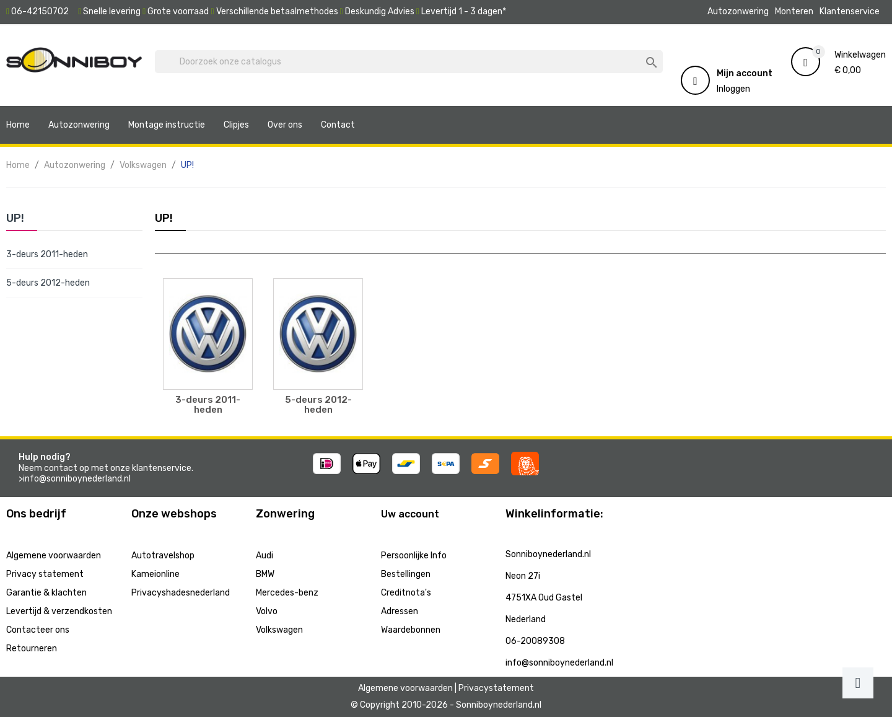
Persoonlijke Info (414, 555)
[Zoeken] (409, 62)
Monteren (794, 11)
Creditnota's (406, 592)
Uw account (410, 514)
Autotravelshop (163, 555)
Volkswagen (279, 630)
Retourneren (31, 648)
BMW (265, 574)
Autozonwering (738, 11)
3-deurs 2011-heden (47, 254)
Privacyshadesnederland (180, 592)
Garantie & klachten (46, 592)
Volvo (267, 611)
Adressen (399, 611)
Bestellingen (406, 574)
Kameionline (155, 574)
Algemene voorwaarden (53, 555)
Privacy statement (45, 574)
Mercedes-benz (287, 592)
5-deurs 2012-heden (48, 283)
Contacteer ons (37, 630)
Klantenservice (850, 11)
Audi (264, 555)
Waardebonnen (410, 630)
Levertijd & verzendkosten (59, 611)
